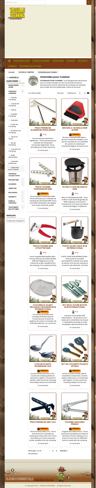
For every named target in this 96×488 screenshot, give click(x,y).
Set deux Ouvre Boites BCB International (74, 306)
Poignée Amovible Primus (75, 423)
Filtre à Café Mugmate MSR (74, 187)
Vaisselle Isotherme (13, 162)
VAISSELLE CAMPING (41, 61)
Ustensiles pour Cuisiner (13, 168)
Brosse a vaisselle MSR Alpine (74, 128)
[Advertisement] (48, 40)
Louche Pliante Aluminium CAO (43, 365)
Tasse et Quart (13, 138)
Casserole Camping (13, 105)
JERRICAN (12, 188)
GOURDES (70, 61)
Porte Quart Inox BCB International (74, 247)
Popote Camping (12, 98)
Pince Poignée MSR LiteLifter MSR (43, 247)
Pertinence (74, 93)
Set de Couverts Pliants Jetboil (74, 365)
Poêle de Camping (13, 125)
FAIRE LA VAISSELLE (12, 202)
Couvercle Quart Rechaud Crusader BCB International (43, 307)
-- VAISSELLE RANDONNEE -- (13, 79)
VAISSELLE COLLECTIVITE (14, 175)
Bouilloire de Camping (14, 131)
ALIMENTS (12, 66)
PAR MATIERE (58, 61)
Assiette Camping (12, 115)
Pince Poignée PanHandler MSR (43, 187)
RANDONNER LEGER (21, 61)
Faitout (13, 110)
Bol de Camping (12, 144)
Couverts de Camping (14, 150)
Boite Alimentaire (12, 156)
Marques (11, 215)
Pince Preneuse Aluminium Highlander (42, 128)
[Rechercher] (25, 2)
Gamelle (14, 120)
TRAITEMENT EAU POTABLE (30, 66)
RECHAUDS (82, 61)
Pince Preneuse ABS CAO (43, 422)
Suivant (64, 451)
